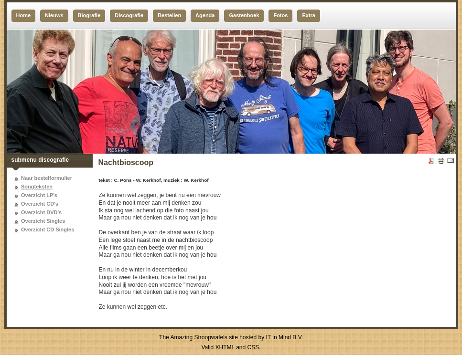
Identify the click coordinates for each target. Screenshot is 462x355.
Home (23, 15)
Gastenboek (244, 15)
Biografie (89, 15)
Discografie (129, 15)
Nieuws (54, 15)
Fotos (280, 15)
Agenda (205, 15)
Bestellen (169, 15)
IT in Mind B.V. (284, 337)
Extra (308, 15)
